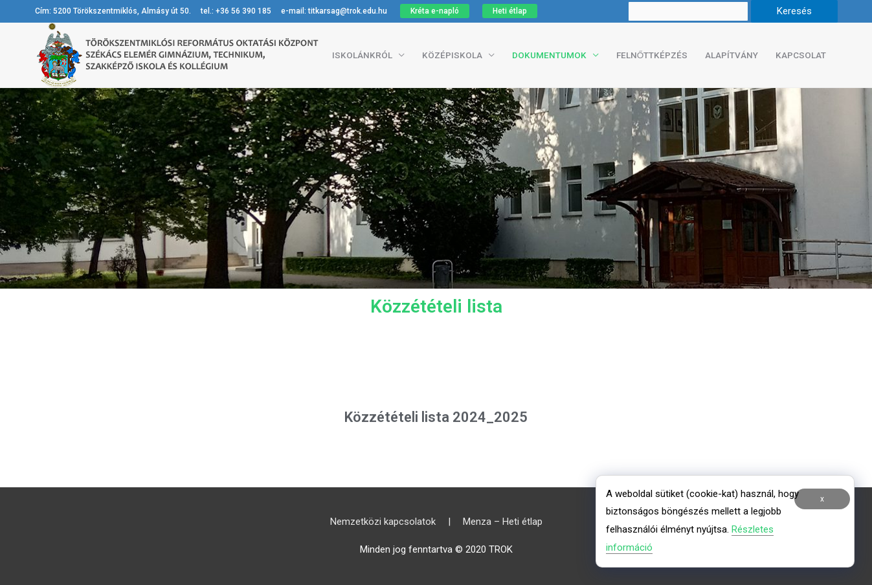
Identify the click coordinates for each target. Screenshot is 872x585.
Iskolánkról (362, 55)
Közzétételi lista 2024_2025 (436, 425)
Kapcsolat (801, 55)
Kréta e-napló (434, 11)
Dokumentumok (549, 55)
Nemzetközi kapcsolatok (383, 521)
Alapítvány (731, 55)
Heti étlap (510, 11)
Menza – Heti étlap (502, 521)
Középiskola (452, 55)
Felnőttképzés (652, 55)
